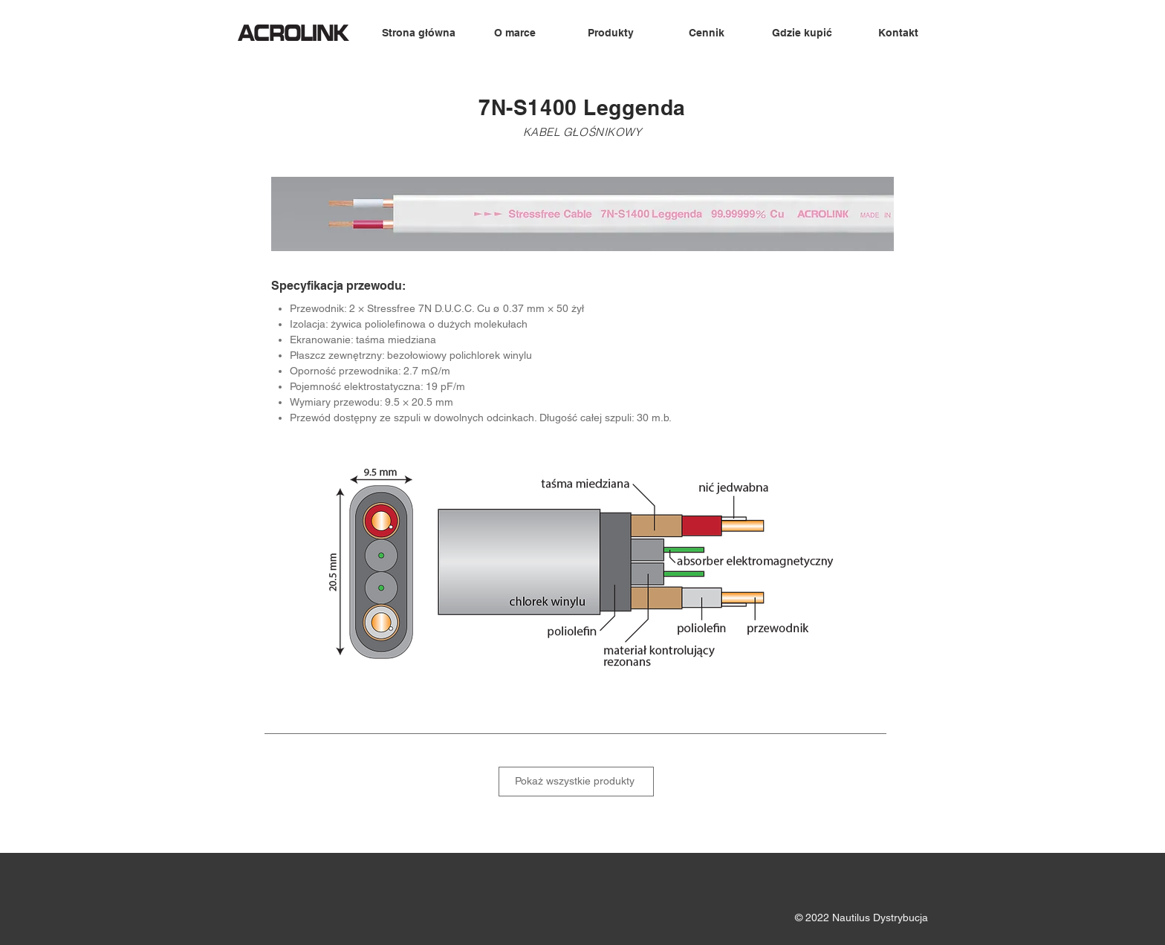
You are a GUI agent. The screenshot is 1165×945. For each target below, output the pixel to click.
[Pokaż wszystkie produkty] (576, 781)
